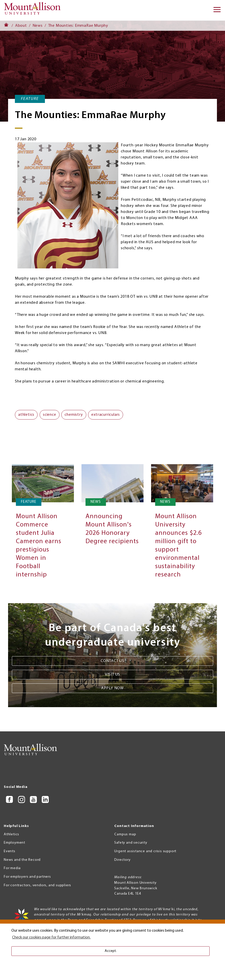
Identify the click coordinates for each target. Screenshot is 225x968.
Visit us (112, 675)
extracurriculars (105, 415)
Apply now (112, 688)
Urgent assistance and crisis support (145, 851)
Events (9, 851)
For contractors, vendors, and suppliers (37, 885)
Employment (14, 843)
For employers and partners (27, 877)
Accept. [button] (111, 951)
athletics (26, 415)
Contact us (112, 661)
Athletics (11, 834)
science (49, 415)
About (21, 26)
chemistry (74, 415)
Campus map (125, 834)
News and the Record (22, 860)
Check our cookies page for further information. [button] (51, 937)
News (38, 26)
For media (12, 868)
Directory (122, 860)
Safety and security (130, 843)
